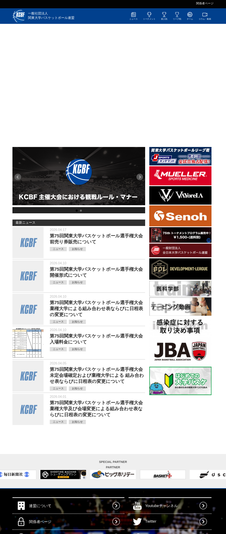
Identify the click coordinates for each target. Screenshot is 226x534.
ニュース (133, 16)
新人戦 (164, 16)
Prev (18, 177)
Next (139, 177)
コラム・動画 (205, 16)
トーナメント (149, 16)
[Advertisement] (180, 422)
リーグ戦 (177, 16)
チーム (190, 16)
